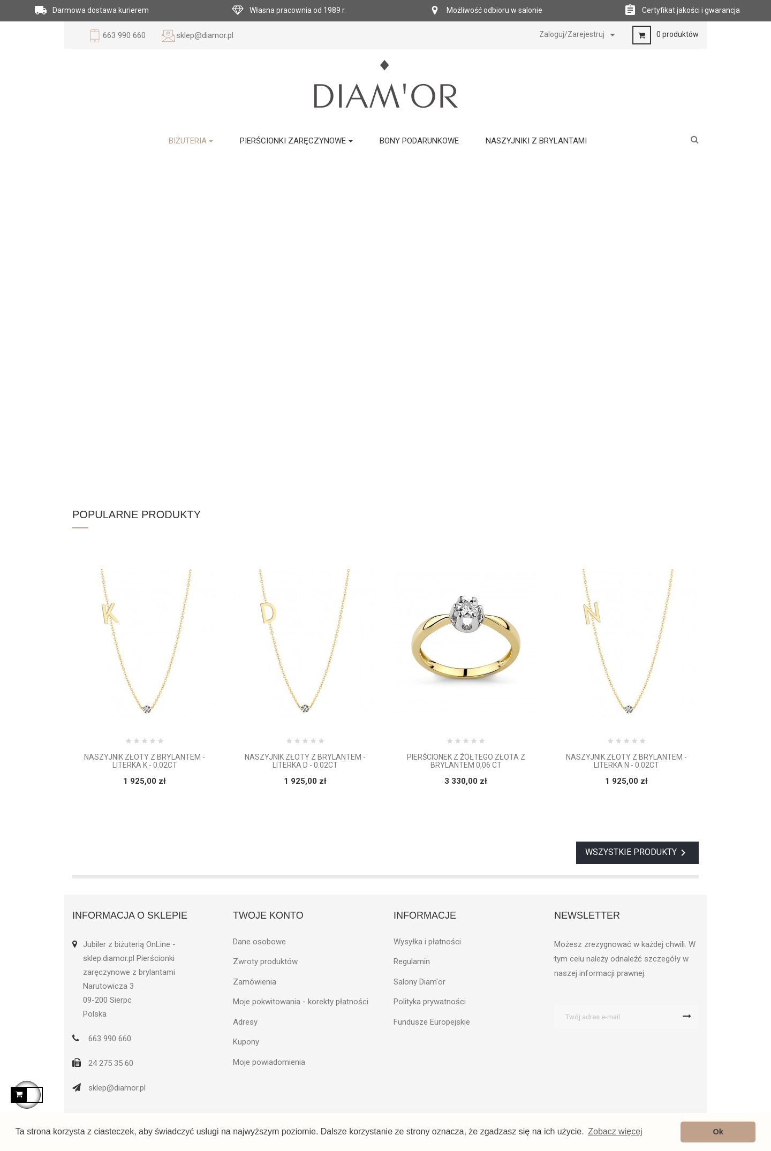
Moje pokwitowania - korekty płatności (300, 1001)
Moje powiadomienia (269, 1062)
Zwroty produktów (265, 961)
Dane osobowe (259, 941)
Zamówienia (254, 982)
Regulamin (412, 961)
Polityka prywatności (430, 1001)
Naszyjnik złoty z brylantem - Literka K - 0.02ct (144, 761)
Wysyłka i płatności (427, 941)
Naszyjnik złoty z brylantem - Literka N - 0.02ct (626, 761)
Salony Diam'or (419, 982)
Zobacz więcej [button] (615, 1131)
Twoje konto (268, 915)
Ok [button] (718, 1131)
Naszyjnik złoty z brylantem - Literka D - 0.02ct (305, 761)
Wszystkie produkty (637, 852)
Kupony (246, 1042)
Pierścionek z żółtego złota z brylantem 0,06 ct (466, 761)
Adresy (245, 1022)
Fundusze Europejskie (432, 1022)
